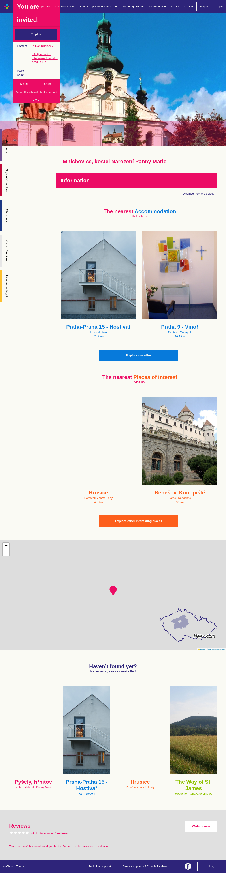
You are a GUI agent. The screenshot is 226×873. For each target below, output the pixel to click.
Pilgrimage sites (40, 6)
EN (178, 6)
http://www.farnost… (44, 58)
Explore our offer (138, 355)
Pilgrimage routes (133, 6)
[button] (113, 590)
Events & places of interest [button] (99, 6)
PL (184, 6)
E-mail (24, 83)
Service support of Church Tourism (145, 866)
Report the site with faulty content (36, 92)
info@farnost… (41, 54)
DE (191, 6)
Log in (219, 6)
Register (205, 6)
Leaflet (201, 649)
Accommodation (65, 6)
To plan (36, 34)
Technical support (100, 866)
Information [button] (158, 6)
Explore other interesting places (138, 521)
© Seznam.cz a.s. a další (216, 649)
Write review (201, 826)
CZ (171, 6)
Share (48, 83)
